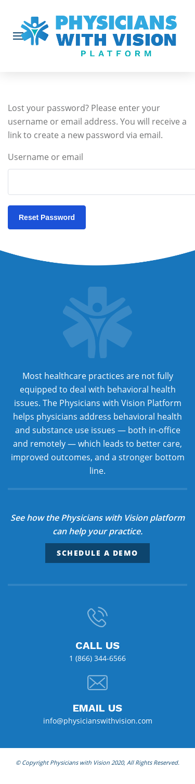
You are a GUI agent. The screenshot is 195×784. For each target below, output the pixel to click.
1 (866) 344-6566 (97, 658)
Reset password (47, 217)
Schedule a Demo (97, 553)
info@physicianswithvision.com (97, 721)
